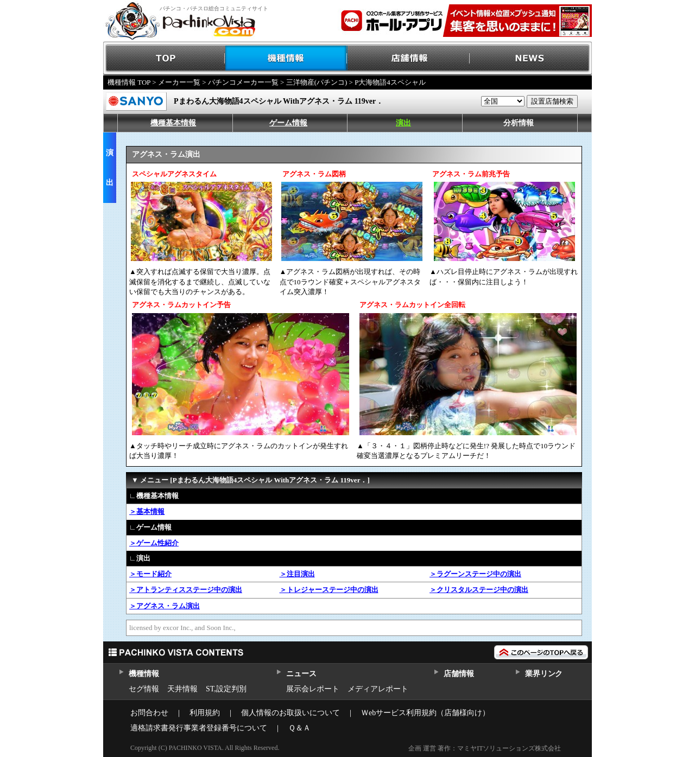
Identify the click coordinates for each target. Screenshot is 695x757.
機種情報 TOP (129, 82)
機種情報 (286, 58)
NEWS (531, 58)
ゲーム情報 (288, 123)
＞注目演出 (297, 574)
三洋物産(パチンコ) (317, 82)
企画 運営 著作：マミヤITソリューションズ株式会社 (484, 748)
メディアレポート (378, 689)
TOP (164, 58)
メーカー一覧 (179, 82)
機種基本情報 (173, 123)
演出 (403, 123)
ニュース (301, 674)
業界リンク (544, 674)
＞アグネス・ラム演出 (164, 606)
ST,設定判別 (226, 689)
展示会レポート (312, 689)
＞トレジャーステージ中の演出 (329, 590)
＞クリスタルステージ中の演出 (478, 590)
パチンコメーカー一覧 (243, 82)
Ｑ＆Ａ (299, 728)
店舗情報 (409, 58)
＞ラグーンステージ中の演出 (475, 574)
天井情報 (182, 689)
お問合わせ (149, 713)
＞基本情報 (147, 511)
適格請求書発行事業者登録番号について (198, 728)
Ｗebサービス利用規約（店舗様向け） (425, 713)
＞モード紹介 (150, 574)
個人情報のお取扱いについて (290, 713)
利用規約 (204, 713)
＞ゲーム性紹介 (154, 543)
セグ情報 (144, 689)
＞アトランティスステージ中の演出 (185, 590)
